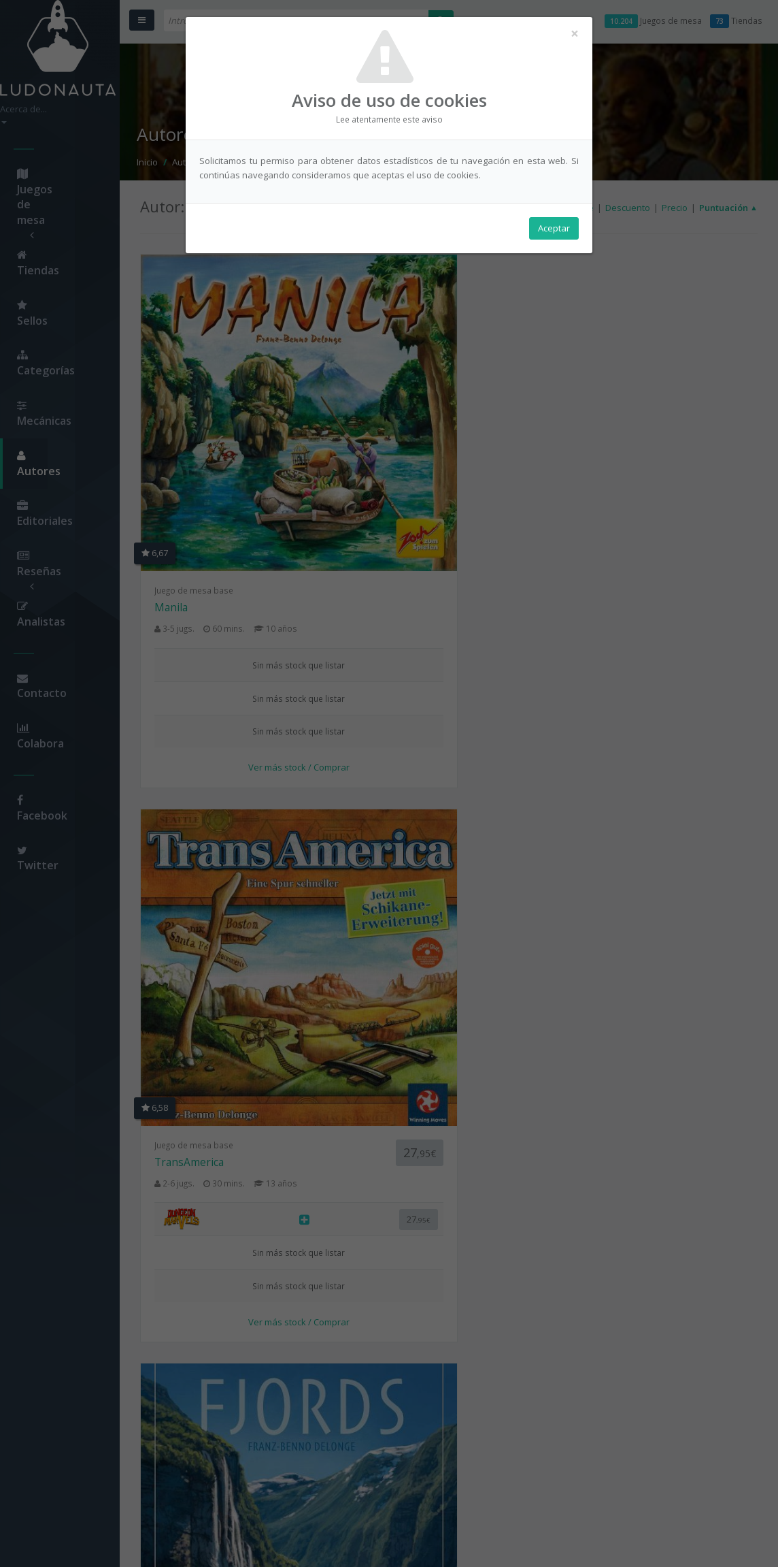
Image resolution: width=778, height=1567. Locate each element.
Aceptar (554, 232)
